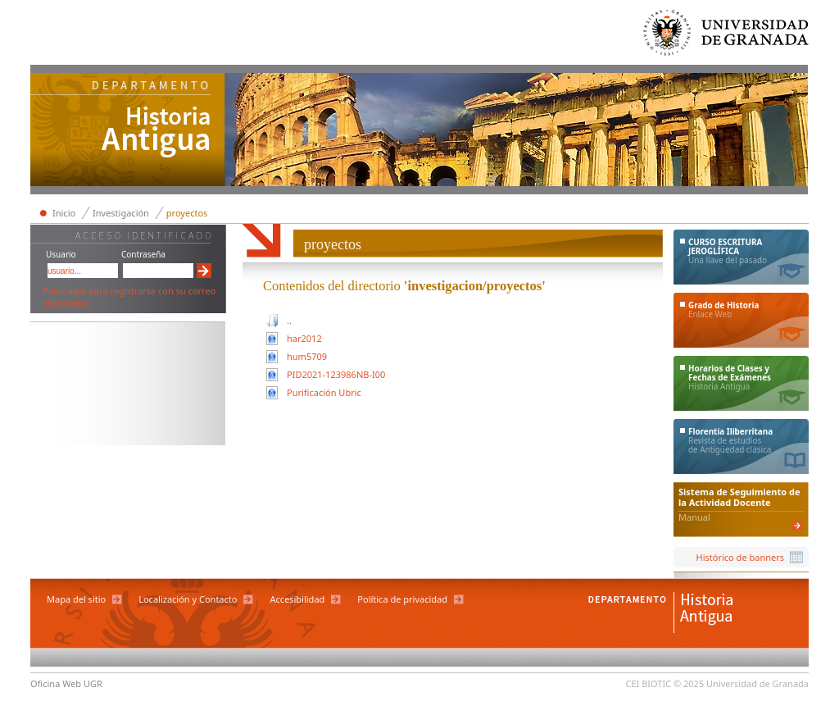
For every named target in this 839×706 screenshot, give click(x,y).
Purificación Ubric (324, 392)
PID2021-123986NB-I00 (336, 374)
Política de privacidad (402, 599)
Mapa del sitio (76, 599)
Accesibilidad (297, 599)
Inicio (63, 213)
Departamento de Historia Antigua (127, 131)
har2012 (304, 338)
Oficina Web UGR (66, 683)
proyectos (187, 213)
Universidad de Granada (727, 36)
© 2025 (688, 683)
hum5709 (307, 356)
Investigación (121, 213)
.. (289, 320)
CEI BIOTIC (649, 683)
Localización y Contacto (187, 599)
